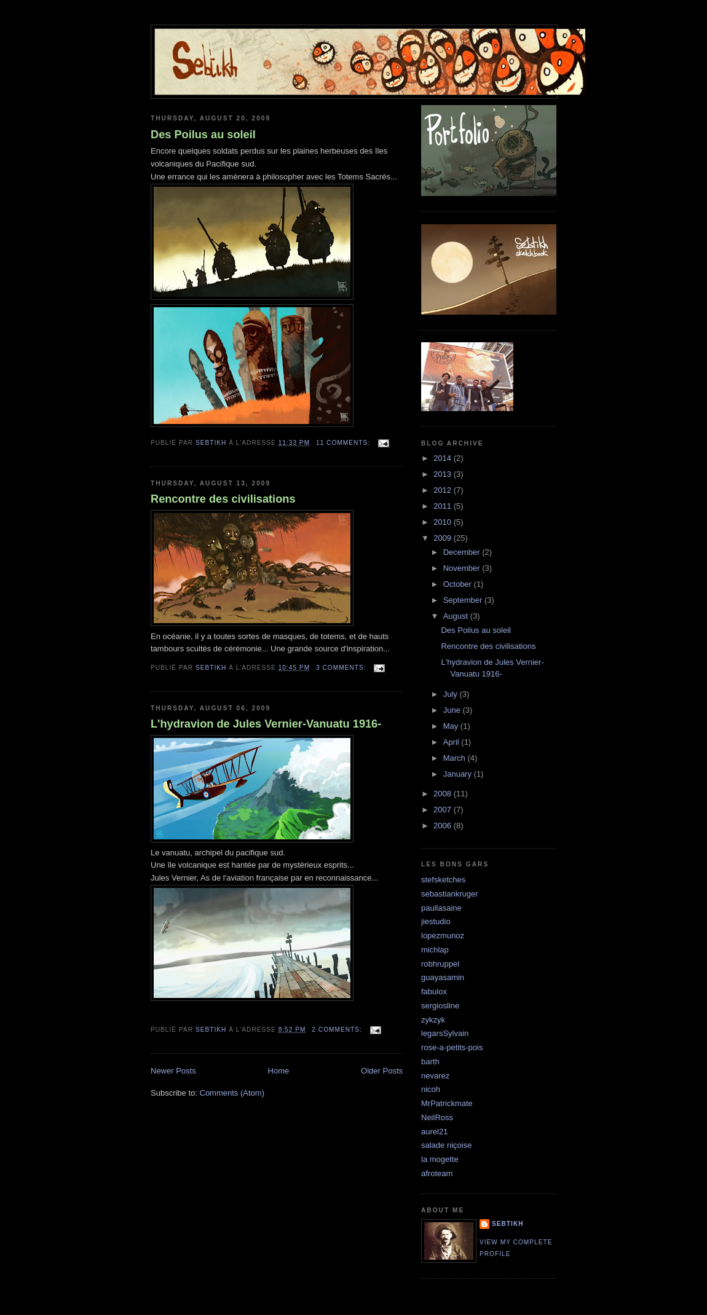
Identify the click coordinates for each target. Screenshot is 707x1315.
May (451, 726)
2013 (443, 474)
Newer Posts (173, 1070)
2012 (443, 490)
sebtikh (508, 1223)
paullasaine (441, 908)
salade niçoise (446, 1145)
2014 (443, 458)
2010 (443, 522)
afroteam (436, 1173)
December (463, 552)
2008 (443, 793)
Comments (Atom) (232, 1092)
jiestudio (436, 921)
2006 (443, 825)
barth (430, 1061)
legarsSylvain (444, 1033)
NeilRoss (437, 1117)
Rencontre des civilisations (223, 499)
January (458, 774)
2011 (443, 506)
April (452, 742)
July (451, 694)
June (453, 710)
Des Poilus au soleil (203, 134)
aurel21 (434, 1131)
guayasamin (442, 977)
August (456, 616)
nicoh (430, 1089)
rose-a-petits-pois (452, 1047)
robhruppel (440, 963)
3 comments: (342, 667)
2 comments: (338, 1029)
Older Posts (382, 1070)
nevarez (435, 1075)
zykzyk (433, 1019)
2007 (443, 809)
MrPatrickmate (447, 1103)
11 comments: (344, 442)
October (458, 584)
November (463, 568)
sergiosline (440, 1005)
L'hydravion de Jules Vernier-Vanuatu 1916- (266, 724)
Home (279, 1070)
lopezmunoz (442, 935)
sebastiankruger (449, 893)
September (463, 600)
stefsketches (443, 879)
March (455, 758)
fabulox (434, 991)
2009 (443, 538)
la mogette (440, 1159)
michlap (435, 949)
